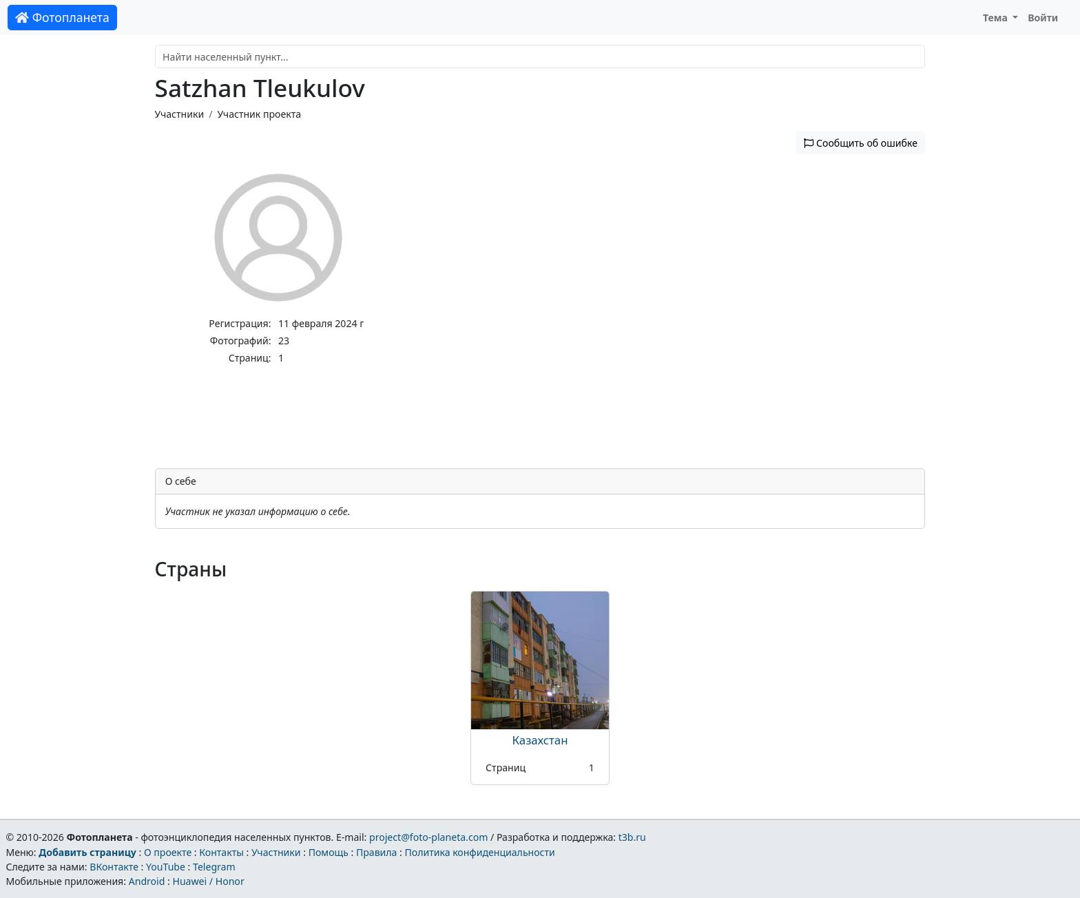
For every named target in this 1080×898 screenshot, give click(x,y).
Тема (996, 17)
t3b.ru (632, 837)
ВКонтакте (114, 866)
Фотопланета (62, 17)
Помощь (329, 852)
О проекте (167, 852)
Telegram (214, 866)
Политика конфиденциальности (480, 852)
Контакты (221, 852)
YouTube (165, 866)
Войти (1043, 17)
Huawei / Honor (208, 881)
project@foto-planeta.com (428, 837)
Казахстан (540, 740)
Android (147, 881)
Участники (180, 114)
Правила (376, 852)
